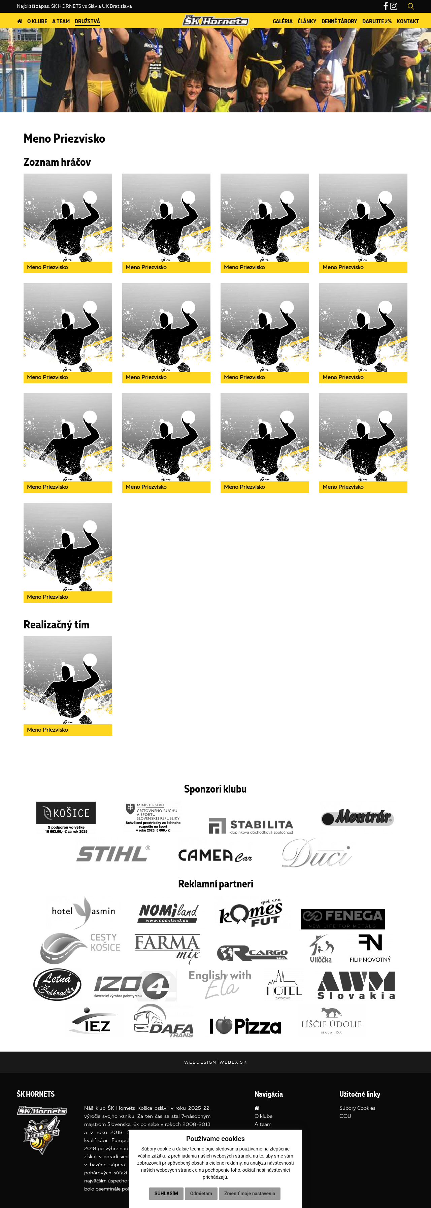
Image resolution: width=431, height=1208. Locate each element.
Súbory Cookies (357, 1108)
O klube (37, 21)
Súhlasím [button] (166, 1193)
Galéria (283, 21)
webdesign (200, 1062)
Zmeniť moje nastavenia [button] (249, 1193)
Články (307, 21)
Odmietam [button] (201, 1193)
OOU (345, 1116)
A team (61, 21)
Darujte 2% (377, 21)
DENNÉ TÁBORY (339, 21)
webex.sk (233, 1062)
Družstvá (87, 21)
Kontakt (408, 21)
